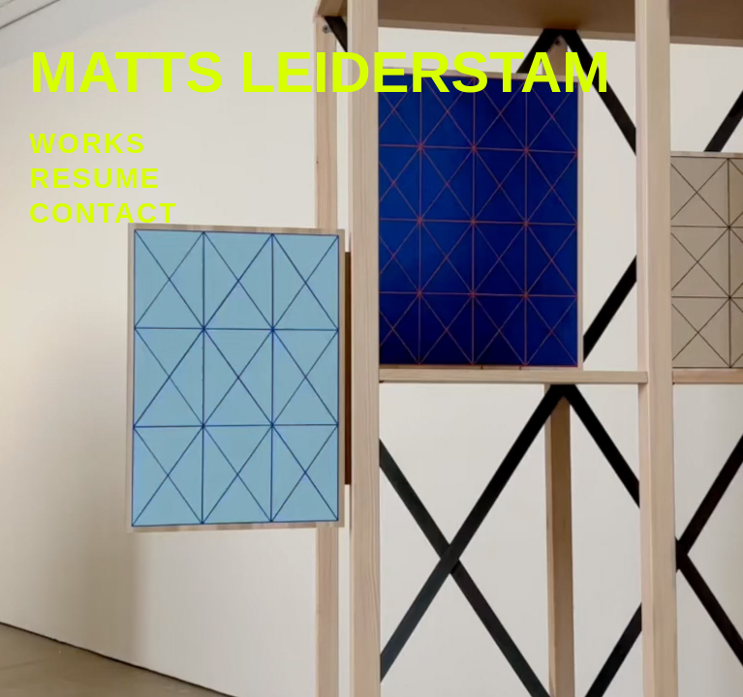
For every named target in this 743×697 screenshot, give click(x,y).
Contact (103, 212)
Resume (95, 178)
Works (87, 143)
